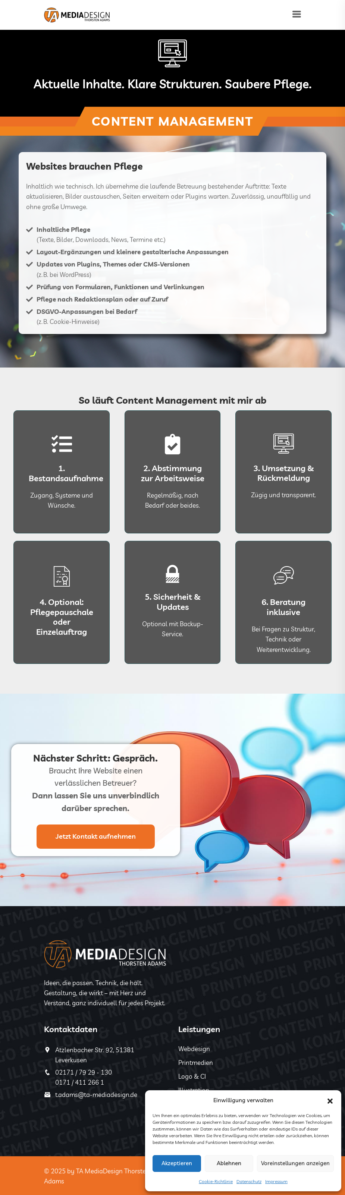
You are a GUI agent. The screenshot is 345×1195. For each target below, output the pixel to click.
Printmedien (195, 1062)
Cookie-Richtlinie (216, 1181)
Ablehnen (229, 1163)
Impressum (276, 1181)
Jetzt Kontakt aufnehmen (96, 836)
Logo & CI (192, 1076)
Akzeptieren (176, 1163)
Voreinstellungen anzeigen (295, 1163)
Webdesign (194, 1049)
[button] (330, 1100)
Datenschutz (248, 1181)
